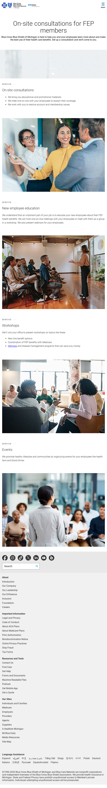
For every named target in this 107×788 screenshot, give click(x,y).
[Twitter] (28, 559)
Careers (6, 607)
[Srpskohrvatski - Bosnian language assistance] (40, 762)
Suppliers (7, 724)
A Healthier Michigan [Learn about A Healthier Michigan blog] (12, 728)
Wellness (12, 346)
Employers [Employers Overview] (7, 712)
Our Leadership (10, 590)
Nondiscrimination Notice (15, 639)
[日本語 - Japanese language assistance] (15, 762)
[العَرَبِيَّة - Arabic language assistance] (16, 758)
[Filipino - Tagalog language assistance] (54, 762)
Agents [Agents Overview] (5, 720)
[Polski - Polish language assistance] (87, 758)
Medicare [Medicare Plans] (7, 707)
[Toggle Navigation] (103, 5)
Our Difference (9, 594)
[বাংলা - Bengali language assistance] (78, 758)
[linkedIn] (36, 559)
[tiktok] (20, 559)
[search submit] (37, 566)
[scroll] (50, 70)
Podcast (6, 684)
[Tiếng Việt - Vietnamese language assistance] (50, 758)
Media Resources (11, 737)
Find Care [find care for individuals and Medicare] (7, 667)
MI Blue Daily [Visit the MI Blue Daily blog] (9, 733)
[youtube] (44, 559)
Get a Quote (8, 692)
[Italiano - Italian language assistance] (6, 762)
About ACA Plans (10, 626)
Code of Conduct (10, 622)
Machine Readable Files (14, 679)
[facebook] (5, 559)
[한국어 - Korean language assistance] (69, 758)
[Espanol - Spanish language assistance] (6, 758)
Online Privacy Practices (14, 643)
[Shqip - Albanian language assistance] (61, 758)
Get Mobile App (10, 688)
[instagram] (12, 559)
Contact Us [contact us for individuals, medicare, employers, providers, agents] (7, 662)
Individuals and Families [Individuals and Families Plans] (14, 703)
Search (8, 566)
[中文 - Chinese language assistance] (24, 758)
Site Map (6, 741)
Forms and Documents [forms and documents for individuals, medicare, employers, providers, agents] (13, 675)
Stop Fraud (7, 647)
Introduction (8, 581)
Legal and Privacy (11, 618)
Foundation (8, 603)
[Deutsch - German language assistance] (96, 758)
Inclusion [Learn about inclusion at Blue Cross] (6, 598)
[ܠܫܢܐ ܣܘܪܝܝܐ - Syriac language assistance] (35, 758)
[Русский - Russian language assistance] (26, 762)
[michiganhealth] (51, 559)
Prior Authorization (11, 635)
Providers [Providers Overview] (7, 716)
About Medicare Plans (13, 630)
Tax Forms (7, 652)
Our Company (9, 585)
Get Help (6, 671)
